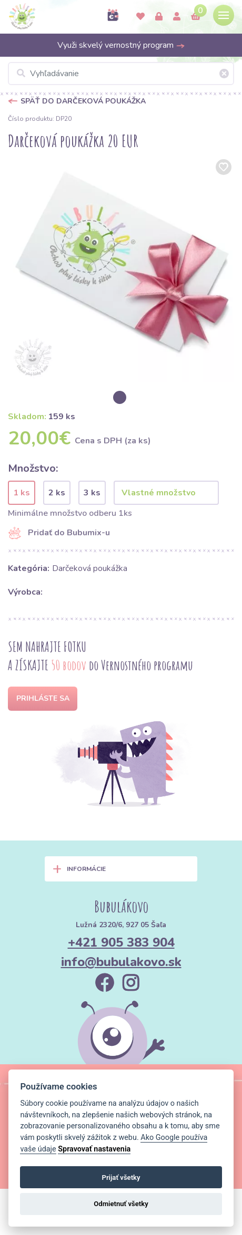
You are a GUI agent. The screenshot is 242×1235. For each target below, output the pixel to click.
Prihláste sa (42, 698)
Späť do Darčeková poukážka (83, 101)
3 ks (92, 493)
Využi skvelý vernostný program (121, 45)
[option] (121, 269)
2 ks (56, 493)
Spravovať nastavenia (94, 1149)
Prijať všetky (121, 1177)
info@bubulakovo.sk (121, 961)
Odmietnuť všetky (121, 1204)
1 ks (21, 493)
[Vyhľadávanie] (121, 73)
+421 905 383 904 (121, 942)
